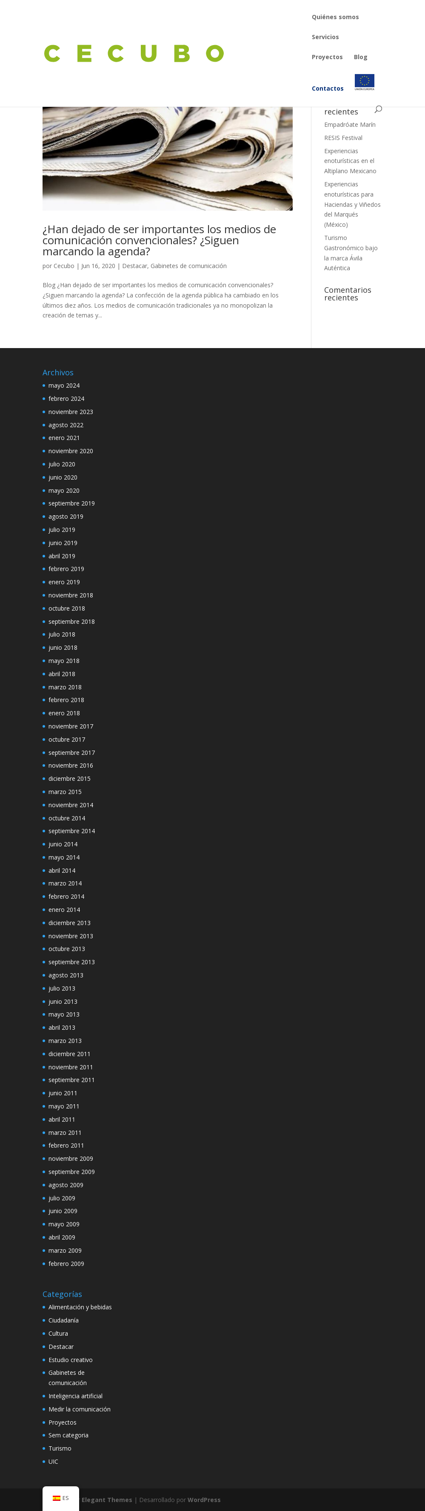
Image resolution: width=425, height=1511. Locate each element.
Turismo (59, 1448)
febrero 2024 (66, 398)
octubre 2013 (66, 949)
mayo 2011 (64, 1106)
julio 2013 (61, 988)
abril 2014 (61, 870)
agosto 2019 (65, 516)
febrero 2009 (66, 1264)
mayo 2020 (64, 490)
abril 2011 (61, 1119)
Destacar (134, 266)
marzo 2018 (65, 687)
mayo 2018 (64, 661)
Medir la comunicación (79, 1409)
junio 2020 (62, 477)
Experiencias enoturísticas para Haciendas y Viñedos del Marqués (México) (352, 204)
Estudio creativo (70, 1360)
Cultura (58, 1333)
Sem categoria (68, 1435)
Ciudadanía (63, 1320)
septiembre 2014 (71, 831)
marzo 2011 (65, 1132)
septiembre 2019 (71, 503)
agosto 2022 (65, 425)
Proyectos (62, 1422)
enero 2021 (64, 438)
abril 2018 (61, 674)
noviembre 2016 (70, 765)
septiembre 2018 (71, 621)
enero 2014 (64, 909)
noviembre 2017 (70, 726)
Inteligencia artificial (75, 1396)
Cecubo (64, 266)
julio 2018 (61, 634)
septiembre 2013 (71, 962)
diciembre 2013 (69, 923)
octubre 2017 (66, 739)
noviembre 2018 (70, 595)
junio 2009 (62, 1211)
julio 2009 (61, 1198)
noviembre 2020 (70, 451)
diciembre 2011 (69, 1054)
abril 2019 (61, 556)
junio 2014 (62, 844)
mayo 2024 (64, 385)
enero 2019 (64, 582)
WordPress (204, 1500)
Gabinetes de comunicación (189, 266)
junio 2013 (62, 1001)
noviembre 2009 (70, 1158)
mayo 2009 (64, 1224)
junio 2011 (62, 1093)
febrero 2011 (66, 1145)
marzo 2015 (65, 792)
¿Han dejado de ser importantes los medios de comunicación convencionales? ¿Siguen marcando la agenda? (159, 240)
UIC (53, 1461)
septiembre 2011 (71, 1080)
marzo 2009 (65, 1250)
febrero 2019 (66, 569)
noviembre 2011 (70, 1067)
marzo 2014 (65, 883)
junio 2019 (62, 543)
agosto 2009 (65, 1185)
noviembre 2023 (70, 412)
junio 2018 (62, 647)
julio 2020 (61, 464)
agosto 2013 (65, 975)
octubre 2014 (66, 818)
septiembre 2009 (71, 1172)
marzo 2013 (65, 1041)
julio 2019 (61, 530)
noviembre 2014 (70, 805)
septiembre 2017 (71, 752)
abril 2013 (61, 1027)
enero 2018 (64, 713)
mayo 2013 (64, 1014)
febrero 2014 (66, 896)
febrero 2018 (66, 700)
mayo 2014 (64, 857)
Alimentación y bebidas (80, 1307)
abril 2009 (61, 1237)
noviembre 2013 (70, 936)
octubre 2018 (66, 608)
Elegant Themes (107, 1500)
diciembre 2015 (69, 778)
